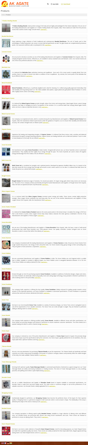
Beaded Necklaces (7, 36)
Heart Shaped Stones (8, 424)
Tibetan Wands (6, 346)
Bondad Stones (6, 408)
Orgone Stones (6, 129)
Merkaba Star (6, 67)
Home (3, 15)
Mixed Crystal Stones (8, 114)
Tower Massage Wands (9, 362)
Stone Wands (6, 315)
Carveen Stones (7, 52)
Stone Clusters (6, 238)
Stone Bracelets (7, 222)
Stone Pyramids (7, 145)
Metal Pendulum (7, 83)
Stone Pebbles (6, 253)
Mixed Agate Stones (8, 98)
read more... (43, 29)
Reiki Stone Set (6, 160)
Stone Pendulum (7, 284)
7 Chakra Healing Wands (9, 21)
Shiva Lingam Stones (8, 191)
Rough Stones (6, 176)
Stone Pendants (7, 269)
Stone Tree (5, 300)
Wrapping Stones (7, 393)
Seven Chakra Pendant (9, 207)
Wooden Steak (6, 377)
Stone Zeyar (5, 331)
